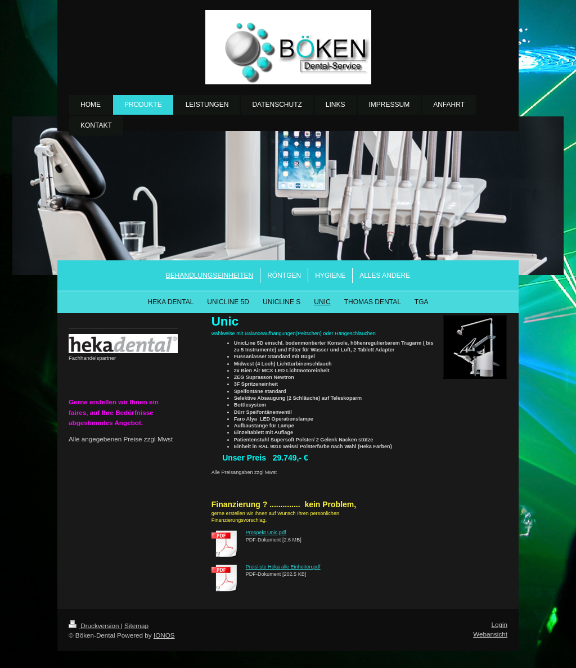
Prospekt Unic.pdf (266, 532)
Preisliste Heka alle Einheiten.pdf (283, 567)
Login (499, 624)
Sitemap (136, 625)
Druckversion (95, 625)
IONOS (164, 635)
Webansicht (490, 634)
